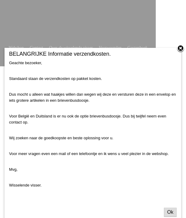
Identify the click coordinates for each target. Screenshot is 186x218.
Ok (170, 212)
